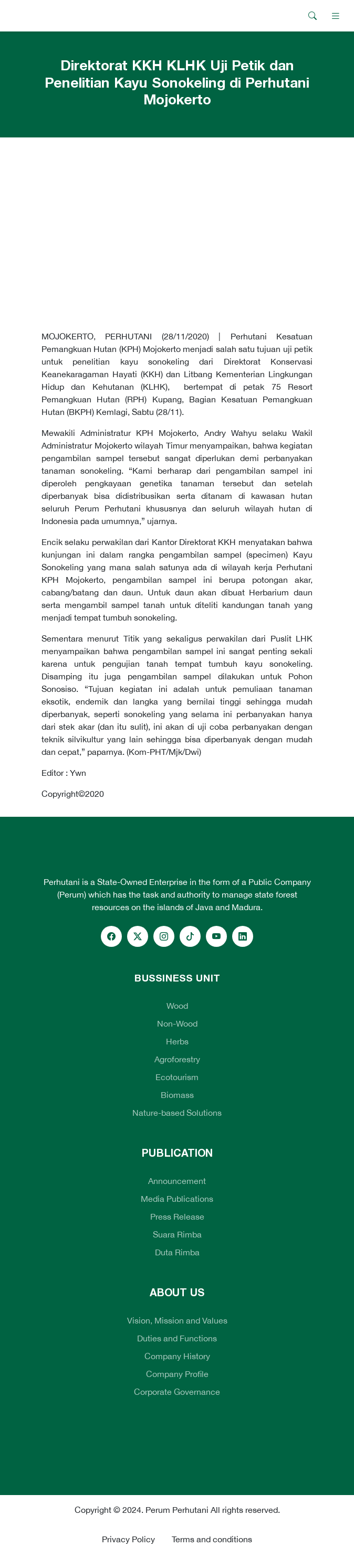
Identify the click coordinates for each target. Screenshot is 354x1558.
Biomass (177, 1095)
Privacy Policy (128, 1539)
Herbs (177, 1041)
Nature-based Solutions (177, 1112)
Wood (177, 1005)
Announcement (177, 1181)
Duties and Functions (177, 1338)
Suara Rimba (177, 1234)
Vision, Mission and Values (177, 1320)
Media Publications (177, 1198)
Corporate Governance (177, 1391)
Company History (177, 1356)
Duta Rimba (177, 1252)
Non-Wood (177, 1023)
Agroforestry (177, 1059)
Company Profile (177, 1374)
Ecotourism (177, 1077)
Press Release (177, 1216)
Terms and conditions (212, 1539)
